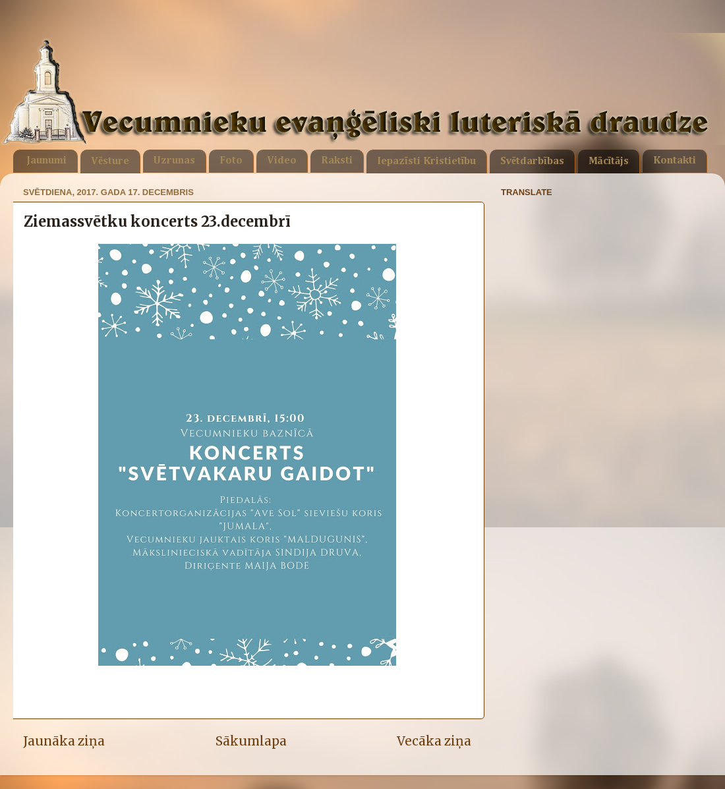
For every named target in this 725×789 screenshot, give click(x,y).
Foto (231, 161)
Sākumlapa (251, 741)
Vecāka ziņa (434, 741)
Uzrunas (174, 161)
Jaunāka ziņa (64, 741)
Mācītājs (609, 161)
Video (282, 161)
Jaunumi (46, 161)
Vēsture (110, 161)
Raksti (337, 161)
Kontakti (674, 161)
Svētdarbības (532, 161)
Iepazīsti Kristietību (426, 161)
